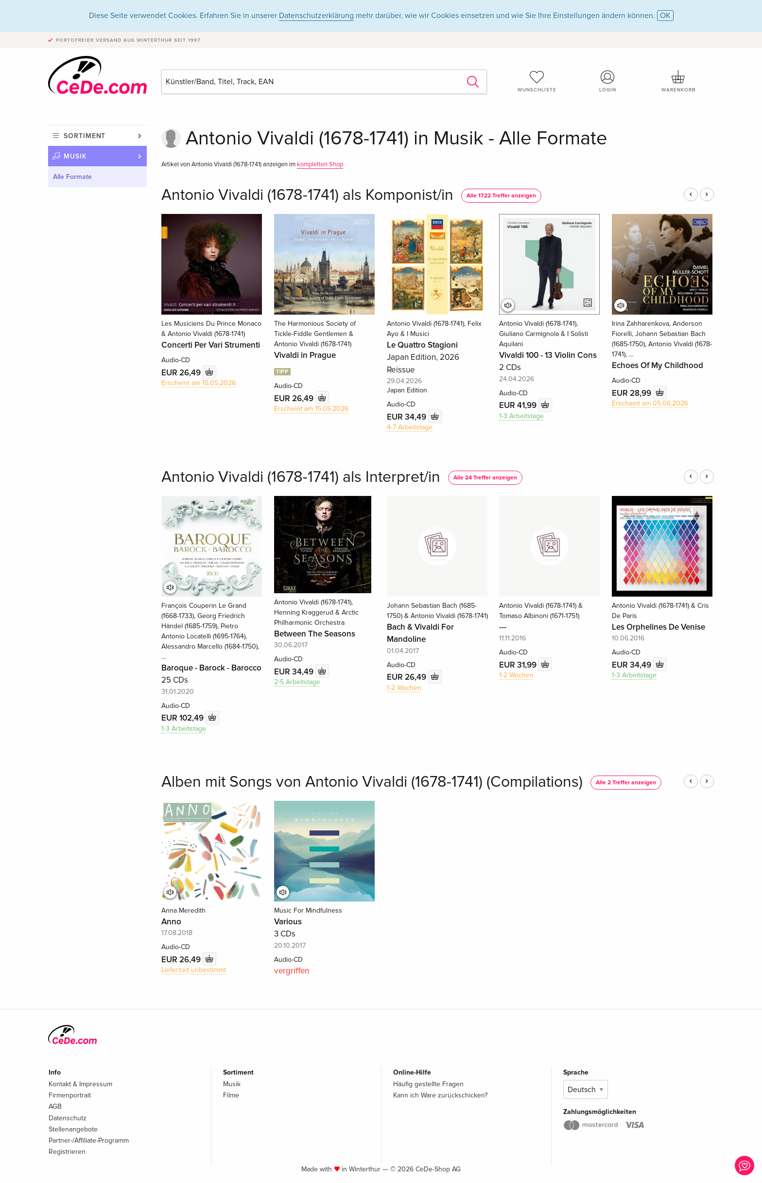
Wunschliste (537, 81)
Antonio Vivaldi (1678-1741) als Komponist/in (307, 195)
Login (607, 81)
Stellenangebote (73, 1129)
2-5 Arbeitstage (297, 682)
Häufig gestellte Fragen (428, 1084)
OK (665, 15)
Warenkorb (678, 81)
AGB (55, 1106)
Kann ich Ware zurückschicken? (440, 1095)
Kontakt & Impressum (80, 1084)
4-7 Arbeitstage (410, 427)
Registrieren (67, 1152)
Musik (75, 156)
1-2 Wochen (404, 688)
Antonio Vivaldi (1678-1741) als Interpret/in (300, 477)
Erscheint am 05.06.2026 (650, 403)
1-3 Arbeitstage (521, 416)
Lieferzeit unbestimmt (193, 970)
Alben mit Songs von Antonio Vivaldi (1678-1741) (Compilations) (372, 782)
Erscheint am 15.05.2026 (198, 383)
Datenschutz (68, 1118)
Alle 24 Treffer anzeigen (485, 477)
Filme (231, 1095)
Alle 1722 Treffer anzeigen (501, 195)
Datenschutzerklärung (316, 15)
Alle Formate (72, 177)
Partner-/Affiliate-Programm (89, 1140)
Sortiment (84, 136)
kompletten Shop (320, 164)
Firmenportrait (70, 1095)
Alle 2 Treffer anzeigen (626, 782)
